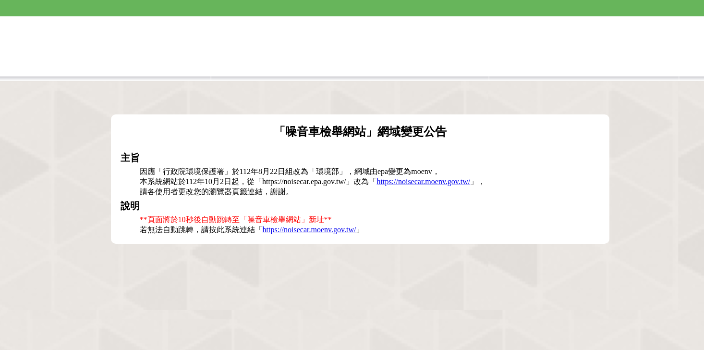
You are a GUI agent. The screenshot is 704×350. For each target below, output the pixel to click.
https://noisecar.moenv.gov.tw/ (423, 181)
